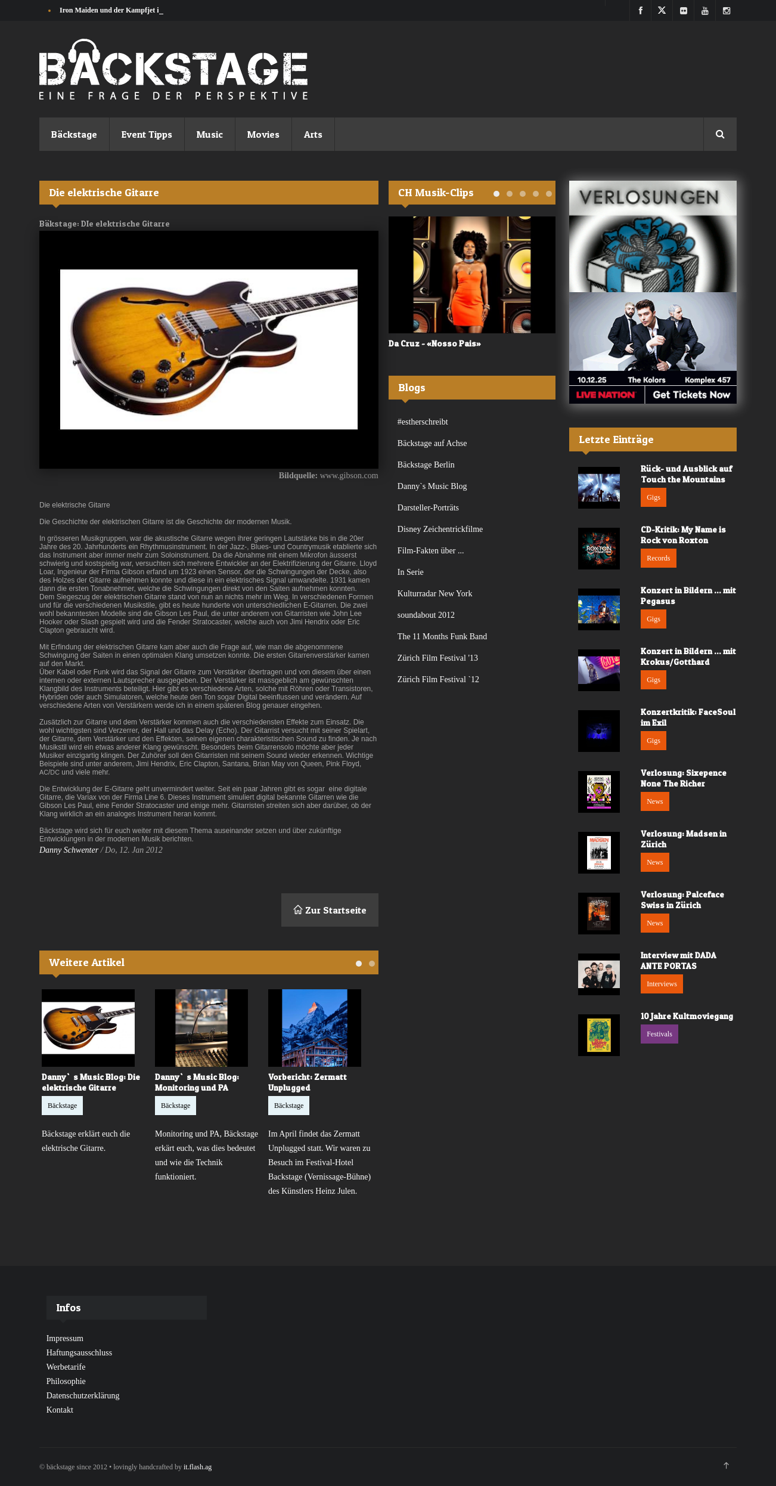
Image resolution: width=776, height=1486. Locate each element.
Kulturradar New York (435, 593)
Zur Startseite (330, 910)
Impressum (64, 1338)
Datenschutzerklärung (83, 1395)
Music (210, 134)
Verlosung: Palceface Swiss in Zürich (682, 899)
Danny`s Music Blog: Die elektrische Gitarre (91, 1082)
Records (658, 558)
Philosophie (66, 1381)
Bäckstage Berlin (426, 464)
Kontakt (59, 1409)
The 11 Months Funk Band (442, 636)
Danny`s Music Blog (432, 486)
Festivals (659, 1034)
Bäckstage (74, 134)
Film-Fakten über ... (431, 550)
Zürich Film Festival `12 (438, 679)
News (655, 801)
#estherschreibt (423, 421)
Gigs (653, 497)
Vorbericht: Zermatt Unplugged (307, 1082)
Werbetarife (66, 1367)
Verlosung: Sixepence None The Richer (684, 777)
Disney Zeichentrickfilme (440, 529)
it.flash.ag (198, 1467)
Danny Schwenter (68, 850)
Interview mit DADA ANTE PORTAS (678, 960)
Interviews (662, 984)
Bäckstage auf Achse (432, 443)
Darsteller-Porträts (428, 507)
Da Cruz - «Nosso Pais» (435, 343)
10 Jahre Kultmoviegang (687, 1016)
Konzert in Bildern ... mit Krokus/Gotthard (688, 656)
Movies (263, 134)
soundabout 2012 (426, 615)
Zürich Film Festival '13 (438, 658)
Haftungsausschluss (79, 1352)
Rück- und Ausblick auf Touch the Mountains (686, 473)
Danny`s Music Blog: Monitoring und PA (197, 1082)
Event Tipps (147, 134)
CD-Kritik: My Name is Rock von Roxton (683, 534)
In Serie (411, 572)
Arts (313, 134)
